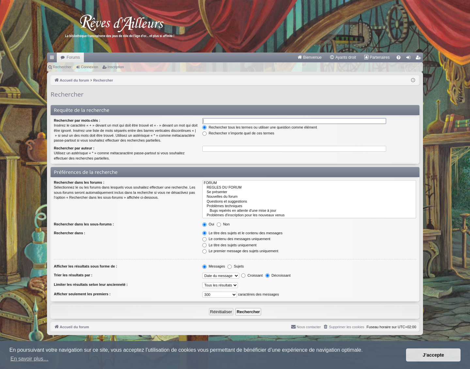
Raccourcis (53, 58)
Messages (213, 266)
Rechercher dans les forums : (79, 182)
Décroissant (277, 275)
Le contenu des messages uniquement (236, 239)
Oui (208, 224)
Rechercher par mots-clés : (77, 120)
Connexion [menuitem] (409, 58)
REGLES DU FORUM (309, 187)
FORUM (309, 183)
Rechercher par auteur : (74, 148)
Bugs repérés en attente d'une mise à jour (309, 210)
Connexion (89, 67)
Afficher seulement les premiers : (82, 294)
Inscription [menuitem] (419, 58)
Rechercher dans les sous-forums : (84, 224)
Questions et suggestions (309, 201)
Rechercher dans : (69, 233)
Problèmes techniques (309, 206)
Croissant (252, 275)
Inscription (116, 67)
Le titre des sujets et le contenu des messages (242, 233)
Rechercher (62, 67)
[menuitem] (309, 57)
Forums (73, 57)
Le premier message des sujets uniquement (240, 251)
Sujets (235, 266)
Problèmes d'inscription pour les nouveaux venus (309, 215)
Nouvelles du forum (309, 196)
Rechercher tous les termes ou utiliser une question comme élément (259, 127)
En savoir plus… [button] (29, 358)
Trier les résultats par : (73, 275)
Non (223, 224)
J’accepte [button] (433, 355)
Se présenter (309, 192)
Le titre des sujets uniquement (229, 245)
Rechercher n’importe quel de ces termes (238, 133)
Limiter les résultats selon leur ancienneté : (91, 284)
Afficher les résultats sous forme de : (85, 266)
